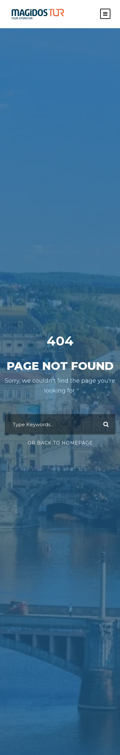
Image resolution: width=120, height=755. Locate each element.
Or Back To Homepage (60, 443)
